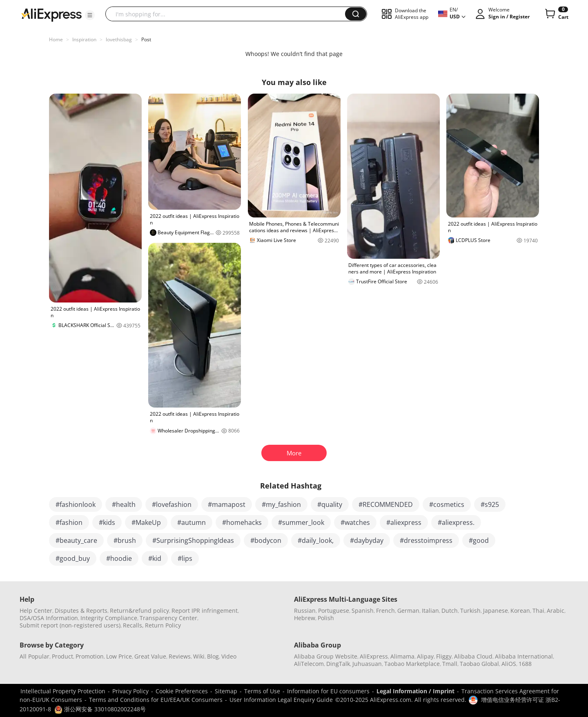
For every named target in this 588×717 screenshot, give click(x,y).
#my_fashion (281, 504)
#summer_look (301, 522)
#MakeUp (146, 522)
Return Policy (163, 625)
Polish (326, 618)
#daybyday (366, 540)
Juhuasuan (367, 664)
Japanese (495, 610)
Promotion (90, 656)
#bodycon (265, 540)
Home (56, 39)
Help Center (36, 610)
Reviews (180, 656)
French (385, 610)
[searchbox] (228, 14)
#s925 (490, 504)
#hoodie (119, 558)
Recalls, (133, 625)
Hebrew (304, 618)
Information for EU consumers (328, 691)
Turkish (470, 610)
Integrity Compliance (108, 618)
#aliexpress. (456, 522)
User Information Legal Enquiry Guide (281, 700)
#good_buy (73, 558)
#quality (329, 504)
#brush (125, 540)
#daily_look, (316, 540)
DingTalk (338, 664)
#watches (355, 522)
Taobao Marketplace (412, 664)
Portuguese (333, 610)
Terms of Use (262, 691)
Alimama (402, 656)
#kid (154, 558)
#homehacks (242, 522)
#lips (185, 558)
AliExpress (374, 656)
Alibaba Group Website (325, 656)
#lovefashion (172, 504)
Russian (305, 610)
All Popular (34, 656)
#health (124, 504)
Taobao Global (479, 664)
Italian (430, 610)
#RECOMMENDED (386, 504)
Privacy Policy (130, 691)
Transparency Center (168, 618)
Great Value (150, 656)
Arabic (555, 610)
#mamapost (226, 504)
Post (146, 39)
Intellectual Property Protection (62, 691)
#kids (107, 522)
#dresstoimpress (426, 540)
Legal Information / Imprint (415, 691)
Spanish (363, 610)
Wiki (199, 656)
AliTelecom (309, 664)
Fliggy (444, 656)
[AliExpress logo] (51, 14)
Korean (520, 610)
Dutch (449, 610)
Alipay (425, 656)
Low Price (119, 656)
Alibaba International (524, 656)
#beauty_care (76, 540)
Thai (538, 610)
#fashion (69, 522)
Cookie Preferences (182, 691)
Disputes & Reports (81, 610)
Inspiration (84, 39)
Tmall (449, 664)
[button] (90, 15)
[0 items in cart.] (555, 13)
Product (62, 656)
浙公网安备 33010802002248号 (100, 709)
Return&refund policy (139, 610)
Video (228, 656)
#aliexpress (403, 522)
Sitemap (226, 691)
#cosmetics (446, 504)
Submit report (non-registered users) (70, 625)
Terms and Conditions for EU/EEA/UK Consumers (156, 700)
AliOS (508, 664)
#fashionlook (76, 504)
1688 (525, 664)
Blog (213, 656)
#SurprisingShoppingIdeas (193, 540)
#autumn (191, 522)
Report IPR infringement (205, 610)
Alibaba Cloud (473, 656)
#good (479, 540)
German (408, 610)
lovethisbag (119, 39)
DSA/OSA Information (49, 618)
